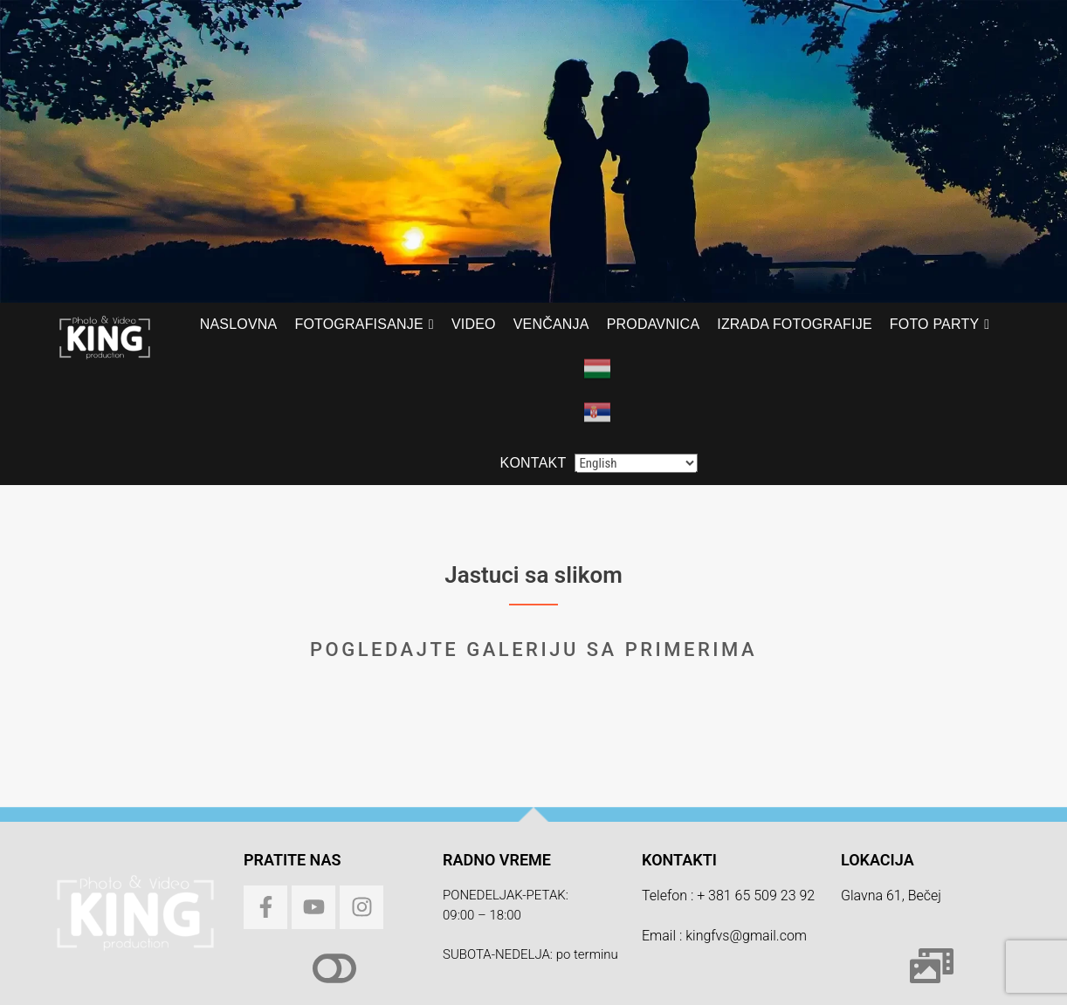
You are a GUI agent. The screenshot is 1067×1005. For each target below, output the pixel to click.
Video (473, 324)
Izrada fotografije (794, 324)
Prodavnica (653, 324)
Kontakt (533, 462)
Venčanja (551, 324)
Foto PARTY (934, 324)
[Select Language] (636, 463)
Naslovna (239, 324)
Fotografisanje (358, 324)
